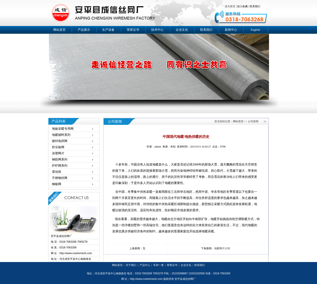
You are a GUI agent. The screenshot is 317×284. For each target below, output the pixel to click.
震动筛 (56, 171)
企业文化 (182, 29)
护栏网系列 (59, 165)
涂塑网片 (58, 153)
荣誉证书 (133, 29)
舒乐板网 (58, 147)
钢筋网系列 (59, 159)
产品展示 (84, 29)
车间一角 (158, 265)
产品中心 (145, 265)
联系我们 (255, 6)
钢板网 (56, 184)
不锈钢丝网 (59, 178)
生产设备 (108, 29)
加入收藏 (242, 6)
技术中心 (157, 29)
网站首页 (59, 29)
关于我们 (131, 265)
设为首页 (230, 6)
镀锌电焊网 (59, 141)
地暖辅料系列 (61, 135)
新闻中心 (231, 29)
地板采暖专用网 (63, 128)
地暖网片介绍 (222, 248)
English (255, 29)
